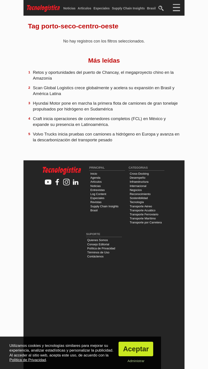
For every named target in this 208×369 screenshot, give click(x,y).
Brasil (151, 8)
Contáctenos (95, 256)
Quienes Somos (97, 240)
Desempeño (137, 177)
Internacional (138, 186)
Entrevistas (97, 190)
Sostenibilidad (139, 198)
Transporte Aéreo (141, 206)
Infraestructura (139, 181)
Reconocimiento (140, 194)
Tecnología (137, 202)
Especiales (101, 8)
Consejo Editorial (98, 244)
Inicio (93, 173)
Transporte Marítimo (143, 218)
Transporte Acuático (142, 210)
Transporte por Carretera (146, 222)
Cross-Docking (139, 173)
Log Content (98, 194)
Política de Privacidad (101, 248)
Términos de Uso (98, 252)
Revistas (96, 202)
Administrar (135, 361)
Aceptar (136, 349)
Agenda (95, 177)
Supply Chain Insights (128, 8)
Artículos (84, 8)
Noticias (69, 8)
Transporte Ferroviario (144, 214)
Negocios (136, 190)
